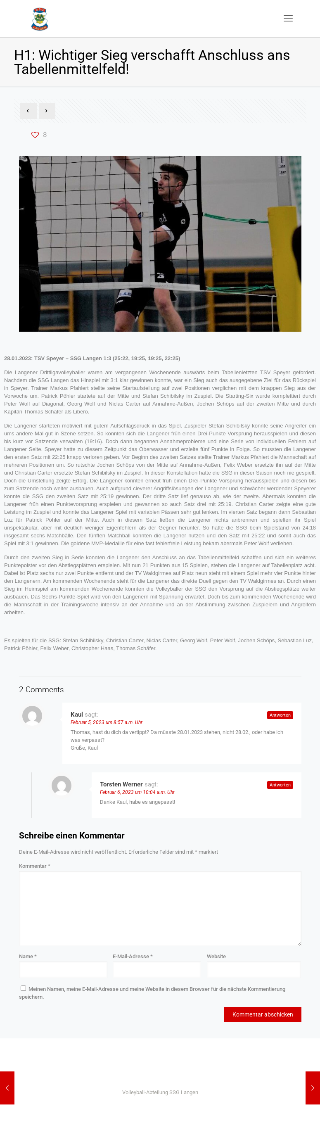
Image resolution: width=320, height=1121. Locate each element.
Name (28, 956)
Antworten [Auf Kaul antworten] (280, 715)
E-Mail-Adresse (133, 956)
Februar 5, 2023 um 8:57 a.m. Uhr (106, 722)
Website (216, 956)
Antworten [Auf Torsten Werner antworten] (280, 785)
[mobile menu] (288, 19)
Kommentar (34, 866)
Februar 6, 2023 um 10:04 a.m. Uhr (137, 792)
